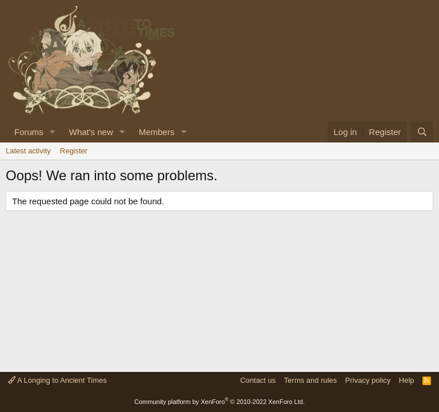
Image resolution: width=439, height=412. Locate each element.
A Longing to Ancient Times (57, 380)
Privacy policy (367, 380)
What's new (91, 132)
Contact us (258, 380)
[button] (53, 131)
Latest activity (28, 150)
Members (157, 132)
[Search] (422, 131)
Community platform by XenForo (219, 401)
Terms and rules (310, 380)
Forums (28, 132)
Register (73, 150)
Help (406, 380)
